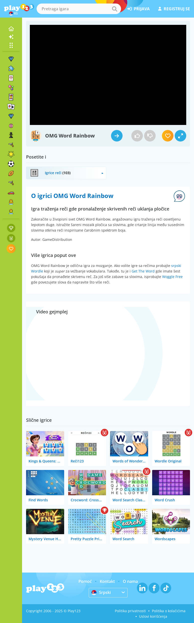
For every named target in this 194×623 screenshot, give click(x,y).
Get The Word (143, 271)
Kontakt (107, 581)
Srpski (101, 592)
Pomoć (85, 581)
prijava (138, 9)
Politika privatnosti (130, 610)
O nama (130, 581)
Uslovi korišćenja (153, 616)
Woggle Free (172, 276)
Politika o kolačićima (168, 610)
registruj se (174, 9)
